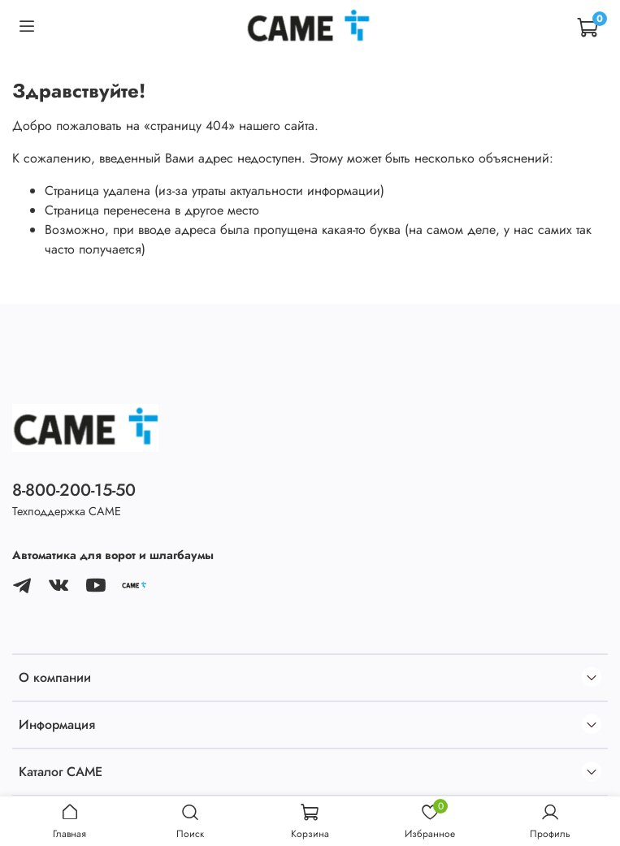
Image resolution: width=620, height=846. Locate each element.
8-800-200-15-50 (74, 490)
